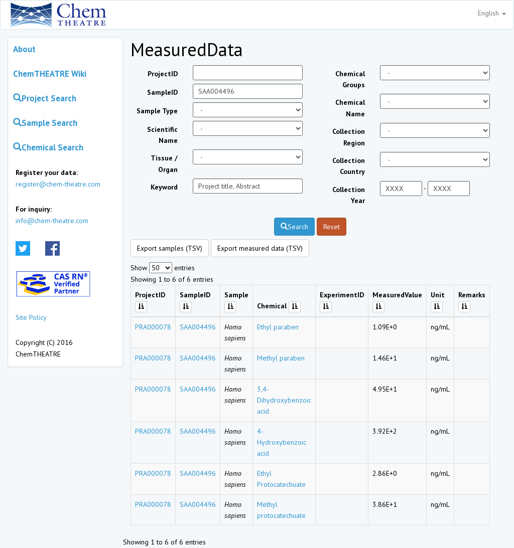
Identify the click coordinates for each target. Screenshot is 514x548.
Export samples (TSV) (169, 248)
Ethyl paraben (278, 326)
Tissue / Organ (164, 163)
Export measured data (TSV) (260, 248)
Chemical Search (48, 147)
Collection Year (348, 195)
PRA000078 (153, 326)
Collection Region (348, 137)
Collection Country (348, 166)
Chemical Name (350, 108)
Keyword (164, 187)
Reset (331, 226)
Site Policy (31, 317)
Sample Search (45, 122)
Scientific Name (162, 135)
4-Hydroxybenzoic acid (281, 442)
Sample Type (157, 110)
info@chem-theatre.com (52, 220)
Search (294, 226)
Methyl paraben (281, 357)
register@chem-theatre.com (58, 184)
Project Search (44, 98)
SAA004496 (198, 326)
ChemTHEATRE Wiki (49, 73)
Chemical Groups (350, 79)
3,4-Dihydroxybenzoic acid (284, 400)
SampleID (162, 92)
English (492, 13)
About (24, 49)
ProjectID (163, 73)
